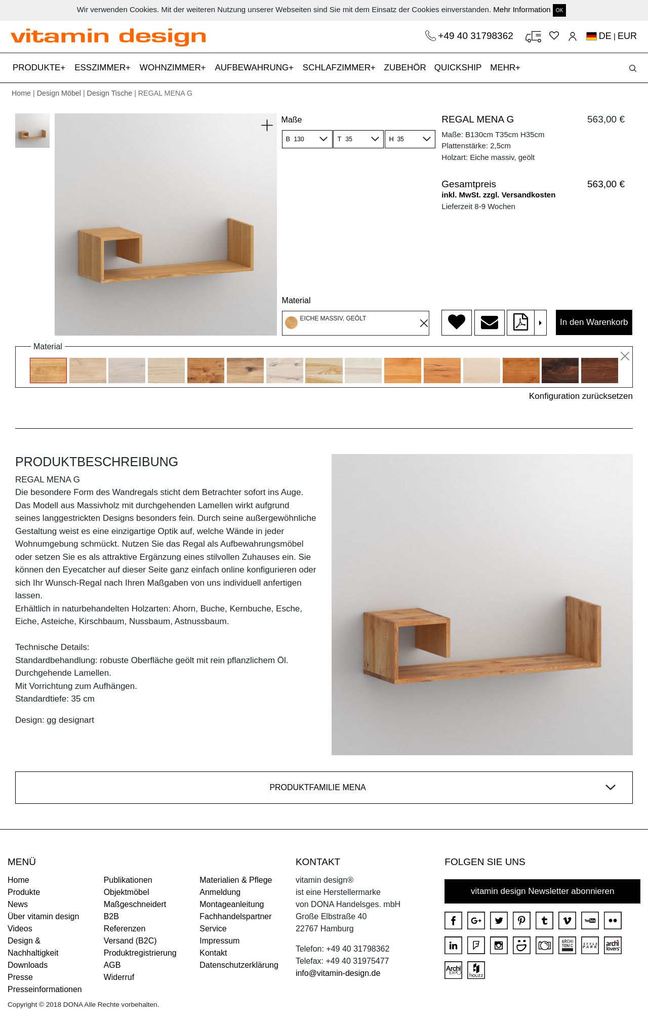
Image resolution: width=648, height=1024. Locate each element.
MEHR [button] (504, 67)
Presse (20, 977)
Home (21, 93)
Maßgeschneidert (135, 904)
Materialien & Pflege (235, 880)
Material (296, 300)
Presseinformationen (45, 989)
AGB (112, 965)
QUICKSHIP (460, 66)
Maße (291, 119)
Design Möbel (59, 93)
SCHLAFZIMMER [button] (338, 67)
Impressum (219, 940)
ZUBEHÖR (405, 67)
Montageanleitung (231, 904)
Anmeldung (219, 892)
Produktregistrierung (140, 953)
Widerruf (119, 977)
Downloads (28, 965)
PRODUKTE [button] (38, 67)
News (18, 904)
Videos (20, 928)
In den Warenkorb (594, 322)
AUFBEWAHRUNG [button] (253, 67)
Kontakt (213, 953)
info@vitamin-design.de (338, 973)
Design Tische (110, 93)
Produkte (24, 892)
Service (212, 928)
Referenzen (125, 928)
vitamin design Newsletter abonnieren (543, 891)
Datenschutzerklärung (238, 965)
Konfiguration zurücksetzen (581, 396)
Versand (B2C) (130, 940)
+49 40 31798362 (477, 35)
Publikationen (128, 880)
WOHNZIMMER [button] (172, 67)
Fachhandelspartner (235, 916)
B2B (111, 916)
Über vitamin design (43, 916)
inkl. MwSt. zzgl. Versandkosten (498, 194)
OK (559, 10)
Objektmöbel (126, 892)
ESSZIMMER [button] (101, 67)
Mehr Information (521, 9)
